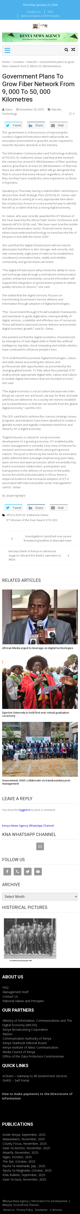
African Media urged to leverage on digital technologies (37, 648)
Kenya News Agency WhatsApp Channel (28, 825)
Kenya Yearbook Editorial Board (25, 1043)
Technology (9, 114)
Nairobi (32, 62)
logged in (25, 810)
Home (6, 62)
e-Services (56, 1210)
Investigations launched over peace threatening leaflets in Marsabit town (47, 538)
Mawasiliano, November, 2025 (24, 1139)
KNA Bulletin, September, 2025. (24, 1175)
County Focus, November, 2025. (25, 1144)
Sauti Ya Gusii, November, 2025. (25, 1179)
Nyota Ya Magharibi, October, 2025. (27, 1170)
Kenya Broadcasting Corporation (25, 1029)
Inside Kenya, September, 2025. (24, 1135)
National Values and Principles (40, 16)
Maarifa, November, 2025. (21, 1152)
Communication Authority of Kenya (27, 1038)
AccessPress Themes (26, 1205)
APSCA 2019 (14, 515)
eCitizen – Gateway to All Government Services (35, 1076)
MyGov (7, 1034)
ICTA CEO (51, 520)
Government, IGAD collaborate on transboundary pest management (36, 782)
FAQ (50, 12)
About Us (9, 1210)
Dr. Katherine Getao (35, 515)
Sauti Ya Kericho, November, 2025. (27, 1148)
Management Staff (15, 992)
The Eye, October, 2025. (19, 1161)
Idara (8, 109)
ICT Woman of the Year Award (25, 520)
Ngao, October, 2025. (17, 1157)
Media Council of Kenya (19, 1052)
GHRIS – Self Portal (16, 1080)
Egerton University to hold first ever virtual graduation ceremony (35, 714)
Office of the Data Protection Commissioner (33, 1056)
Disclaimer (41, 1210)
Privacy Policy (25, 1210)
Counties (18, 62)
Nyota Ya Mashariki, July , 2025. (24, 1166)
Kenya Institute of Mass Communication (30, 1047)
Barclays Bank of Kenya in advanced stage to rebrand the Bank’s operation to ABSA (35, 555)
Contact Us (34, 12)
